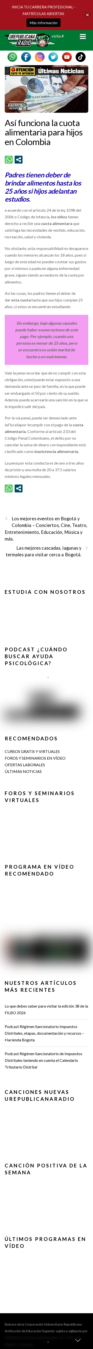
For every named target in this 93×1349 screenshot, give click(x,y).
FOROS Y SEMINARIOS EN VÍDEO (35, 758)
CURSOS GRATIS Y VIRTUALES (32, 751)
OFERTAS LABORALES (25, 764)
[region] (47, 616)
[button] (47, 614)
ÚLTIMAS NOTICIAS (23, 771)
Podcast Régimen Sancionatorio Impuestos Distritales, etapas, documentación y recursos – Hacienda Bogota (44, 1033)
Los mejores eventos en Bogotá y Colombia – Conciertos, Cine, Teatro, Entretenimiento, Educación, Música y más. (46, 528)
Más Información (44, 22)
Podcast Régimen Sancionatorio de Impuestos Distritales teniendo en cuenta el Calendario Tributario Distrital (43, 1060)
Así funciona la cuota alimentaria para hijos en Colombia (44, 132)
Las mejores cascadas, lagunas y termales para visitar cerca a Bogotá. (47, 551)
